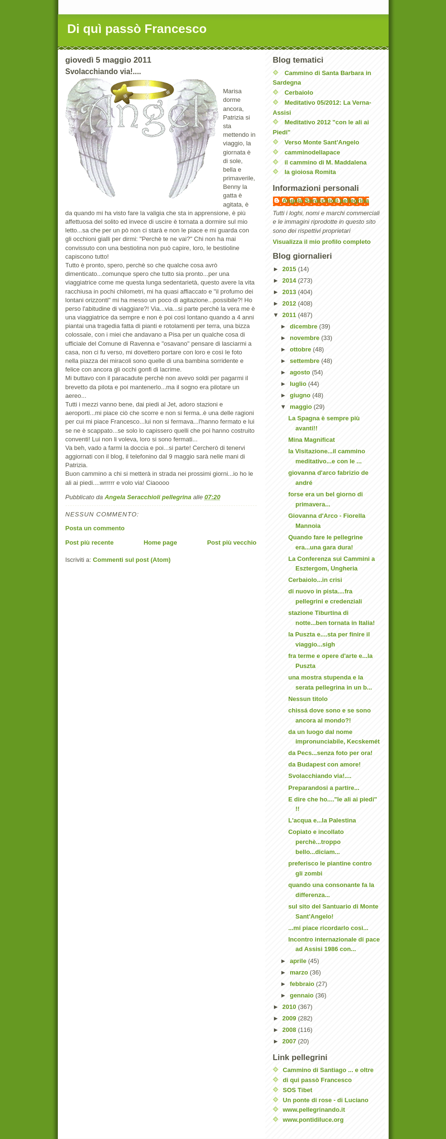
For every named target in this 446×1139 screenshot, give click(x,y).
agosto (301, 372)
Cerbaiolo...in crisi (315, 579)
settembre (305, 360)
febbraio (303, 983)
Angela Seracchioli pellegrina (326, 200)
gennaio (302, 995)
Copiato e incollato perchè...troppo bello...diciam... (316, 841)
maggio (302, 406)
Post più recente (89, 542)
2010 (290, 1006)
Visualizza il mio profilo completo (322, 241)
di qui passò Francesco (317, 1080)
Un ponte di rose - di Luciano (326, 1100)
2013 (290, 292)
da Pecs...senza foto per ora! (330, 752)
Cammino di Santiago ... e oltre (328, 1069)
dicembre (304, 326)
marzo (300, 972)
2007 (290, 1041)
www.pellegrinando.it (314, 1109)
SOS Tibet (298, 1090)
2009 (290, 1018)
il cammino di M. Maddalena (325, 162)
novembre (305, 337)
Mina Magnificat (311, 439)
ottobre (301, 349)
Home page (160, 542)
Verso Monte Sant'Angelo (321, 142)
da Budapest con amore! (324, 764)
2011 (290, 314)
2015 (290, 269)
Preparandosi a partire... (323, 787)
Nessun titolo (307, 698)
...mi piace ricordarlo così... (328, 927)
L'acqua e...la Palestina (322, 820)
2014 (290, 280)
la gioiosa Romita (310, 171)
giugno (301, 395)
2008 (290, 1029)
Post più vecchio (231, 542)
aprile (299, 960)
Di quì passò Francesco (137, 29)
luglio (299, 383)
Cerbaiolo (298, 92)
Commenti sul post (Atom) (132, 559)
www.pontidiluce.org (313, 1119)
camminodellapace (312, 152)
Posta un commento (95, 528)
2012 (290, 303)
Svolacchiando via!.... (319, 775)
